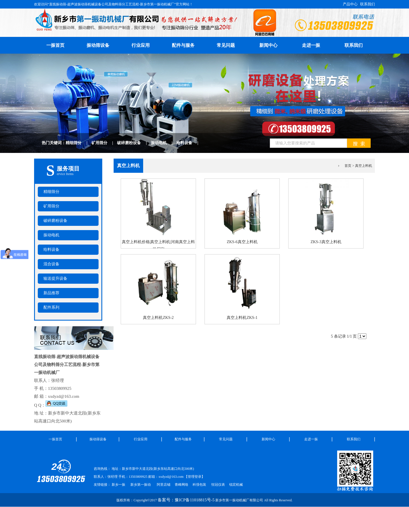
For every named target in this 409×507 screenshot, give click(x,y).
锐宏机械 (236, 485)
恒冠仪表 (217, 485)
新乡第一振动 (140, 485)
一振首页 (55, 439)
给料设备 (189, 143)
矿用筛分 (104, 143)
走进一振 (311, 45)
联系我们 (367, 4)
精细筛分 (78, 143)
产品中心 (350, 4)
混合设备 (51, 264)
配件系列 (51, 307)
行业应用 (141, 45)
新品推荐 (51, 293)
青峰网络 (181, 485)
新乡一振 (118, 485)
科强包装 (199, 485)
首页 (348, 166)
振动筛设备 (98, 45)
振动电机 (164, 143)
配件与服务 (183, 45)
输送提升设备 (55, 278)
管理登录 (194, 477)
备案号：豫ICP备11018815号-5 (186, 500)
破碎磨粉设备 (134, 143)
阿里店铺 (163, 485)
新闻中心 (268, 45)
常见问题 (226, 45)
